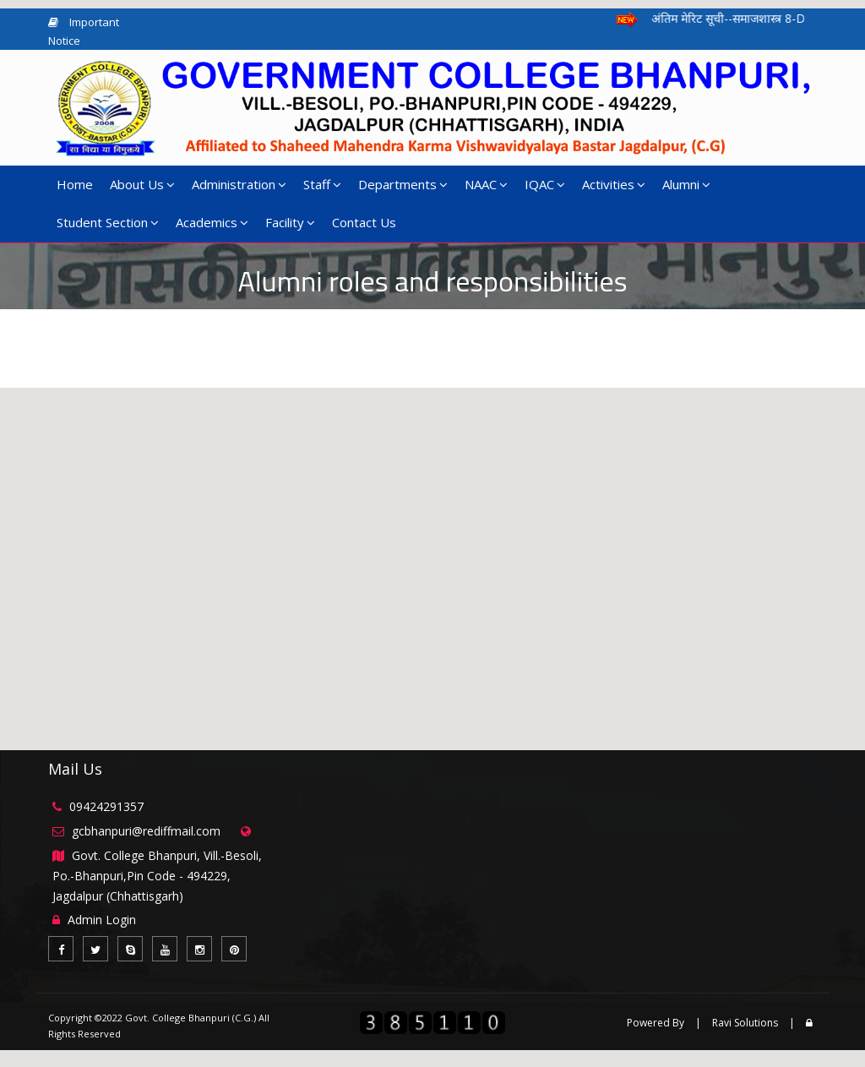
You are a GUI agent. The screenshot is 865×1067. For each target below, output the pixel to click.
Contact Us (364, 222)
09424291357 (106, 806)
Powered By (655, 1022)
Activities (613, 184)
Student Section (108, 222)
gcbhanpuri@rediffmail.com (146, 831)
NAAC (486, 184)
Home (75, 184)
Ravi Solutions (745, 1022)
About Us (142, 184)
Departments (403, 184)
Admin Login (102, 920)
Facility (290, 222)
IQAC (545, 184)
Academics (212, 222)
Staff (322, 184)
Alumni (686, 184)
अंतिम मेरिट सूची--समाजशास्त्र (757, 18)
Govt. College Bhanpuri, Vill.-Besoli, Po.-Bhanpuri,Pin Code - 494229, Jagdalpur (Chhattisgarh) (157, 875)
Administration (239, 184)
